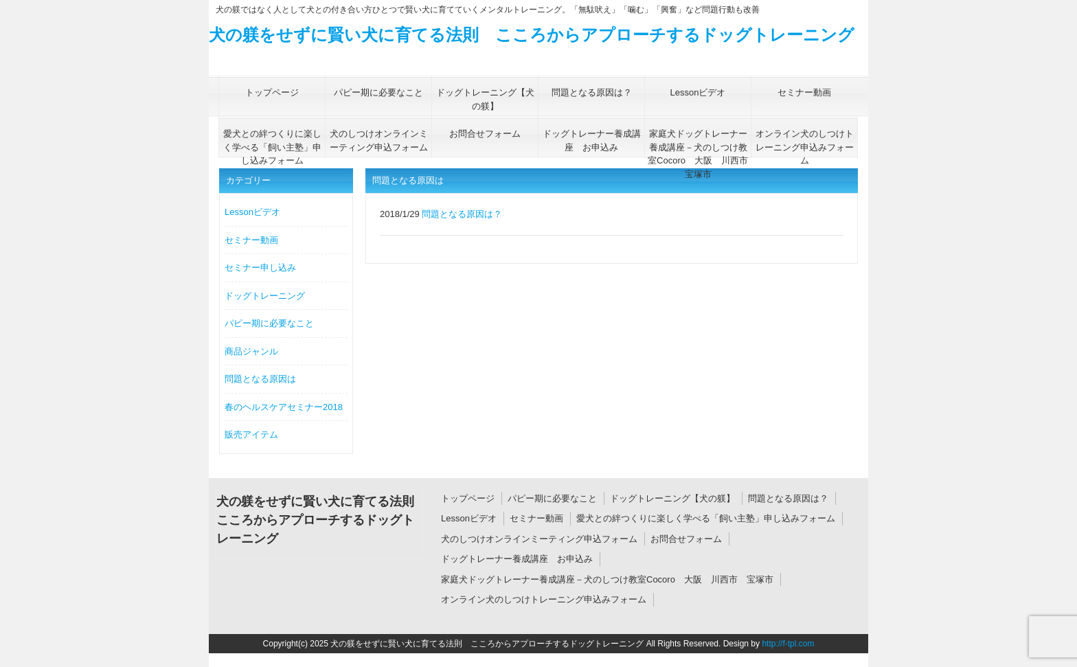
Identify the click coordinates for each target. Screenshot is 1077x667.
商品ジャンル (251, 351)
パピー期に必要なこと (269, 323)
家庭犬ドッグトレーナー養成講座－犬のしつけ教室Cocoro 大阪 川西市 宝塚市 (607, 579)
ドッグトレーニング (265, 296)
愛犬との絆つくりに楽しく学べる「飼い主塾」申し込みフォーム (705, 518)
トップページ (468, 498)
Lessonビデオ (252, 212)
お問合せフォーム (686, 539)
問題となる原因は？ (788, 498)
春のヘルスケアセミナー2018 (284, 407)
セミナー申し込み (260, 267)
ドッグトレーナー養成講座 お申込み (517, 559)
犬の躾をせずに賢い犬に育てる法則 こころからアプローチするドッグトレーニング (531, 34)
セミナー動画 (251, 240)
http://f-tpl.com (788, 643)
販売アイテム (251, 434)
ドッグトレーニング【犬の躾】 (672, 498)
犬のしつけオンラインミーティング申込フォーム (539, 539)
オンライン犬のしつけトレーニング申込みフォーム (543, 599)
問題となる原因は (260, 379)
